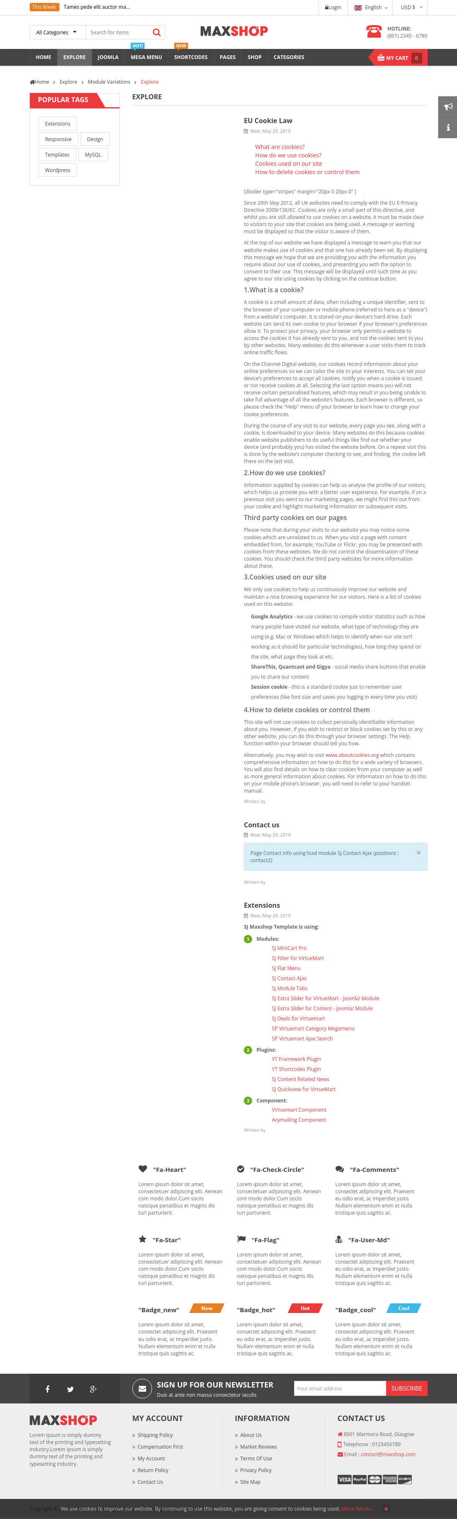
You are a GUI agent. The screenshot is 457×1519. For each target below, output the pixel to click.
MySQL (93, 154)
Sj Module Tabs (289, 988)
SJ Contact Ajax (289, 978)
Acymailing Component (299, 1119)
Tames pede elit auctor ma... (97, 6)
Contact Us (150, 1482)
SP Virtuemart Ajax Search (302, 1038)
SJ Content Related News (300, 1079)
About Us (251, 1435)
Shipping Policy (155, 1435)
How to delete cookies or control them (307, 172)
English (368, 7)
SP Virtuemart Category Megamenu (313, 1028)
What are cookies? (280, 147)
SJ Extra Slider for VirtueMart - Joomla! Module (325, 998)
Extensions (57, 123)
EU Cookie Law (268, 120)
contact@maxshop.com (388, 1454)
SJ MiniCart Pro (289, 948)
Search (157, 32)
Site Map (250, 1482)
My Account (151, 1458)
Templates (57, 154)
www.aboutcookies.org (352, 755)
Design (95, 139)
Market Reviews (258, 1446)
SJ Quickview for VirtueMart (304, 1089)
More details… (357, 1508)
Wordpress (58, 170)
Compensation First (160, 1446)
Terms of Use (256, 1458)
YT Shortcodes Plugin (296, 1069)
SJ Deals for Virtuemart (298, 1018)
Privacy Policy (256, 1470)
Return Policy (153, 1470)
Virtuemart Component (299, 1109)
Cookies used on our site (288, 163)
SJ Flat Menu (286, 968)
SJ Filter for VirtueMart (298, 958)
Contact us (261, 824)
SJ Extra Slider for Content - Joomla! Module (322, 1008)
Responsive (58, 139)
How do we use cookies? (288, 155)
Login (333, 7)
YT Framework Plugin (296, 1059)
